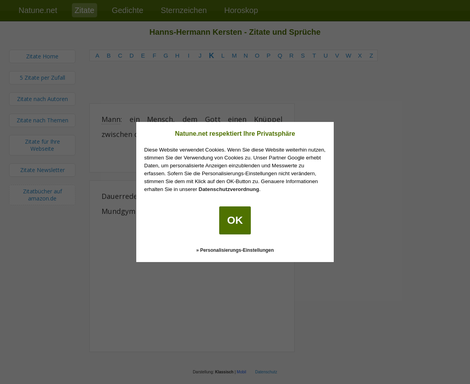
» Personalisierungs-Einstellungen (235, 250)
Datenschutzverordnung (229, 189)
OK (235, 220)
